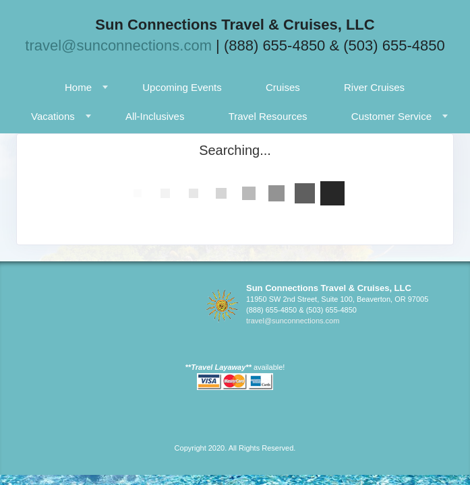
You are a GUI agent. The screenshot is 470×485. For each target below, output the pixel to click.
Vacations (53, 116)
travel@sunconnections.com (118, 45)
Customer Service (391, 116)
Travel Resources (268, 116)
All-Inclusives (155, 116)
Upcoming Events (182, 87)
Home (78, 87)
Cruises (283, 87)
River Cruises (374, 87)
